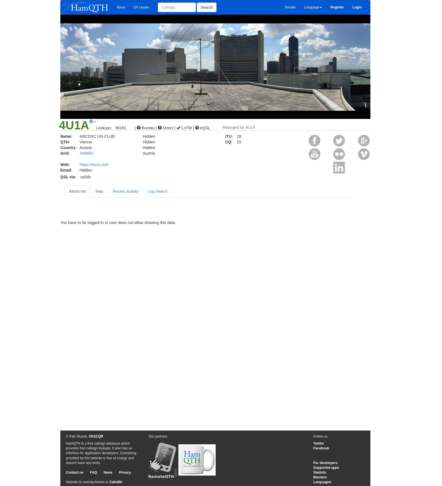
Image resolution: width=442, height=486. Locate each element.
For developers (325, 463)
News (107, 472)
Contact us (74, 472)
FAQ (93, 472)
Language (313, 7)
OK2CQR (96, 436)
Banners (320, 477)
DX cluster (141, 7)
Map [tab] (99, 191)
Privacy (125, 472)
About (120, 7)
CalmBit (115, 482)
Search (206, 7)
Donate (290, 7)
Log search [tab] (157, 191)
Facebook (321, 448)
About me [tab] (77, 191)
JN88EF (86, 153)
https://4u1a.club (94, 164)
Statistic (320, 472)
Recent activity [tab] (125, 191)
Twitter (318, 443)
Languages (322, 482)
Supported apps (326, 468)
